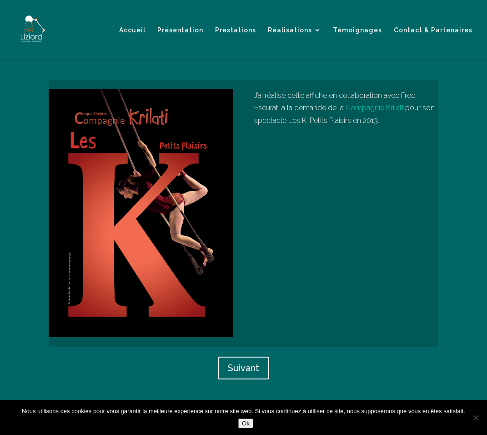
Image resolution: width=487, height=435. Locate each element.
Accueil (132, 30)
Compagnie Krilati (374, 107)
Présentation (180, 30)
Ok (246, 423)
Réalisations (290, 30)
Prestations (235, 30)
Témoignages (357, 30)
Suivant (243, 368)
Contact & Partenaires (433, 30)
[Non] (475, 417)
